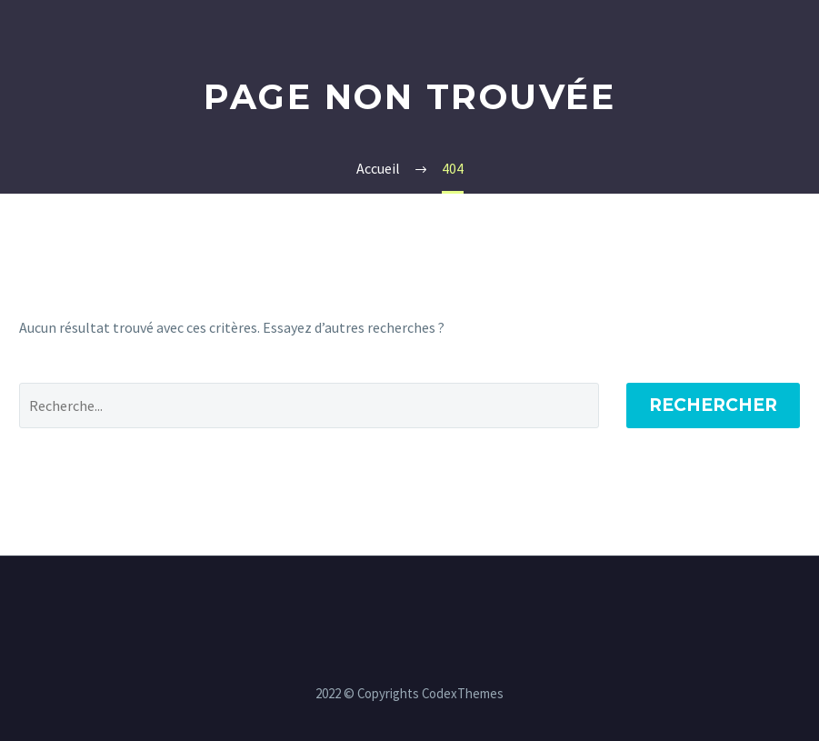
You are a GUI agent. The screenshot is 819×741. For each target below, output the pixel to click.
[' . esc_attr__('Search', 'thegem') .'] (309, 405)
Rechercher (713, 405)
